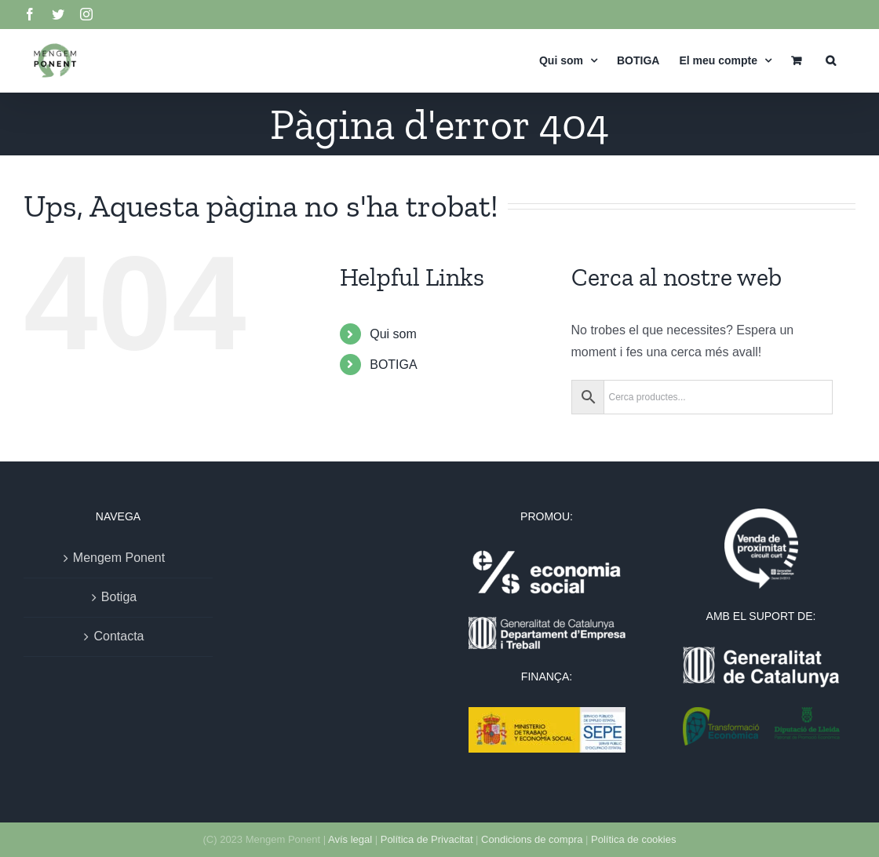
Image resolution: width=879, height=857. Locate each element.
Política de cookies (633, 839)
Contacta (118, 636)
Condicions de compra (531, 839)
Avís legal (350, 839)
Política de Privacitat (427, 839)
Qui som (393, 334)
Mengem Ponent (119, 557)
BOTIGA (393, 364)
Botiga (119, 597)
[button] (831, 60)
